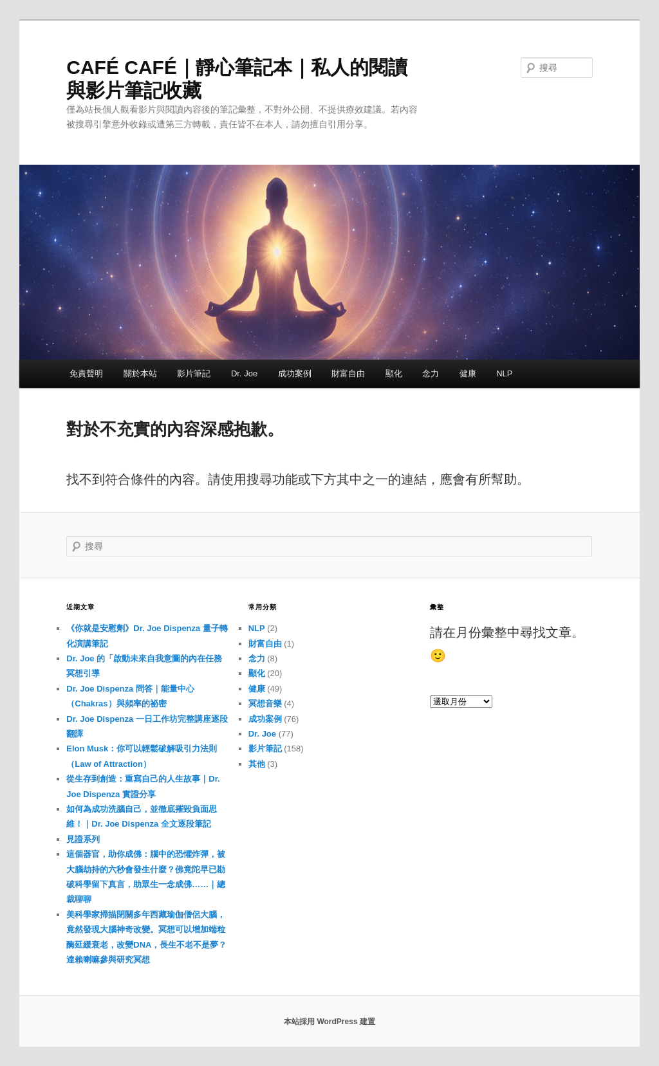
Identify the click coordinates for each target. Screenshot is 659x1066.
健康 (467, 373)
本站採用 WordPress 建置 (329, 1021)
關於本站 (140, 373)
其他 (256, 764)
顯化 (393, 373)
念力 (430, 373)
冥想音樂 (265, 703)
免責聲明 (86, 373)
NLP (504, 373)
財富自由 (348, 373)
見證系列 (83, 839)
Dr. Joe (244, 373)
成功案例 (294, 373)
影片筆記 (193, 373)
